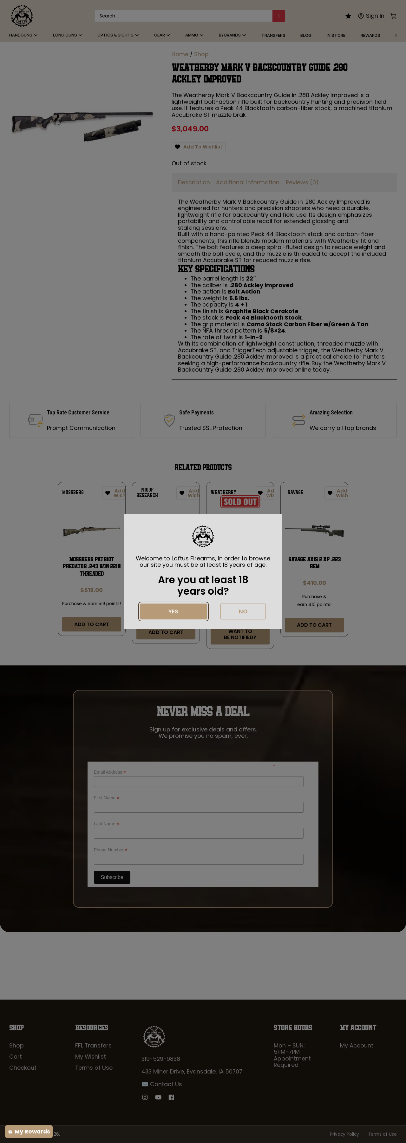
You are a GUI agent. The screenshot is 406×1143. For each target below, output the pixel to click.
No (243, 611)
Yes (173, 611)
